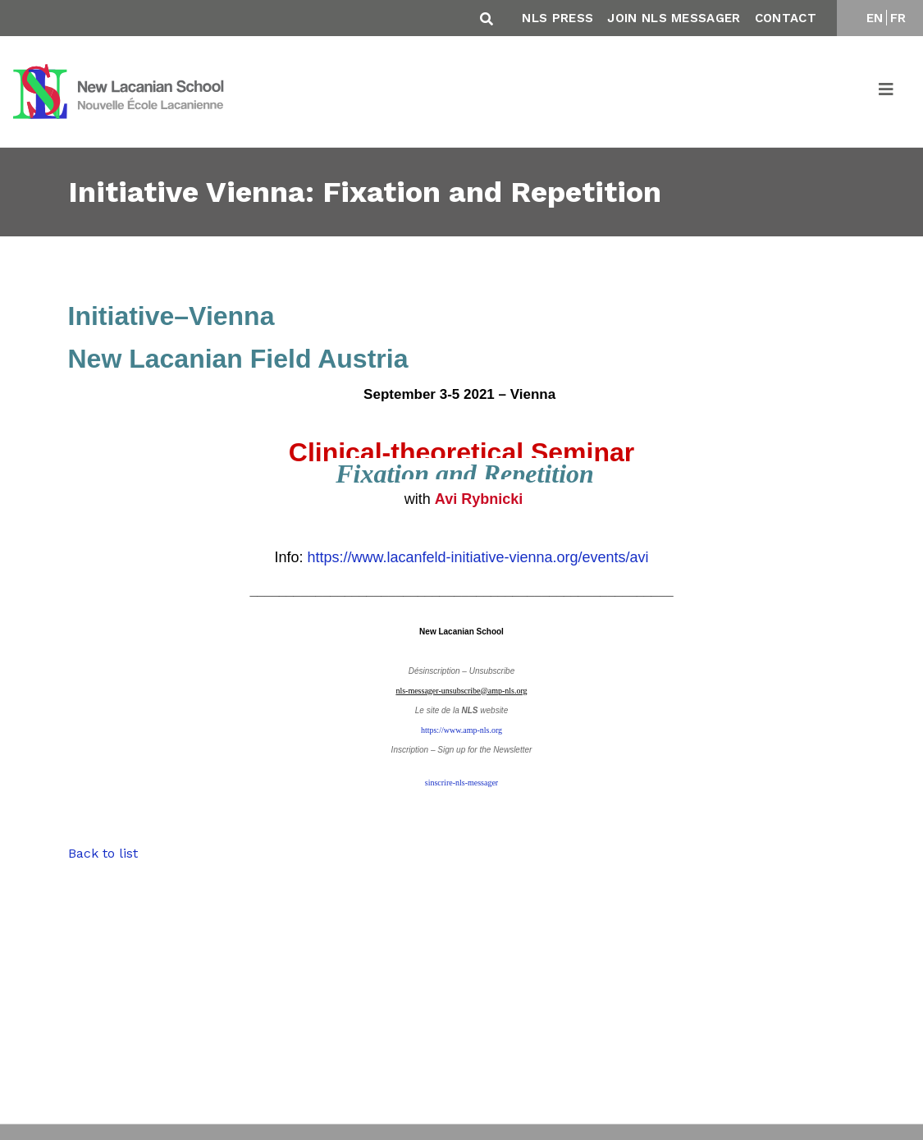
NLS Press (557, 18)
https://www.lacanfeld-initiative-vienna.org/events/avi (477, 557)
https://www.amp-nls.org (461, 730)
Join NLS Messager (673, 18)
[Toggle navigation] (887, 92)
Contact (785, 18)
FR (898, 18)
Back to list (103, 853)
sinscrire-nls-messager (461, 782)
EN (875, 18)
